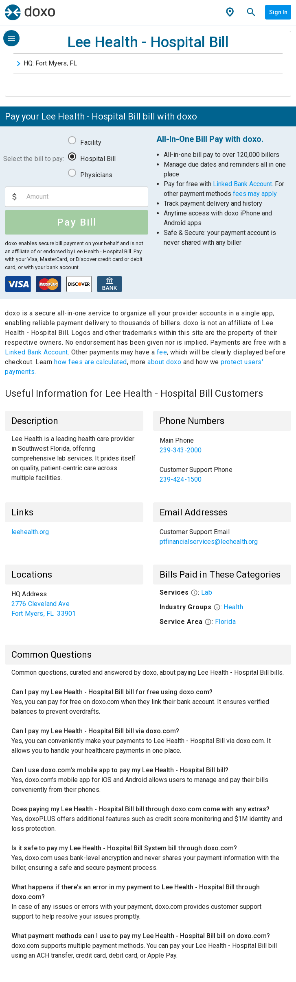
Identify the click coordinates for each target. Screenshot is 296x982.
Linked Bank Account (242, 184)
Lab (207, 592)
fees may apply (255, 194)
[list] (222, 460)
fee (162, 352)
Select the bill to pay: (33, 159)
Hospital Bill (98, 159)
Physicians (96, 175)
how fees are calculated (90, 362)
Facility (90, 142)
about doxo (164, 362)
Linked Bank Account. (38, 352)
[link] (222, 445)
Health (233, 607)
